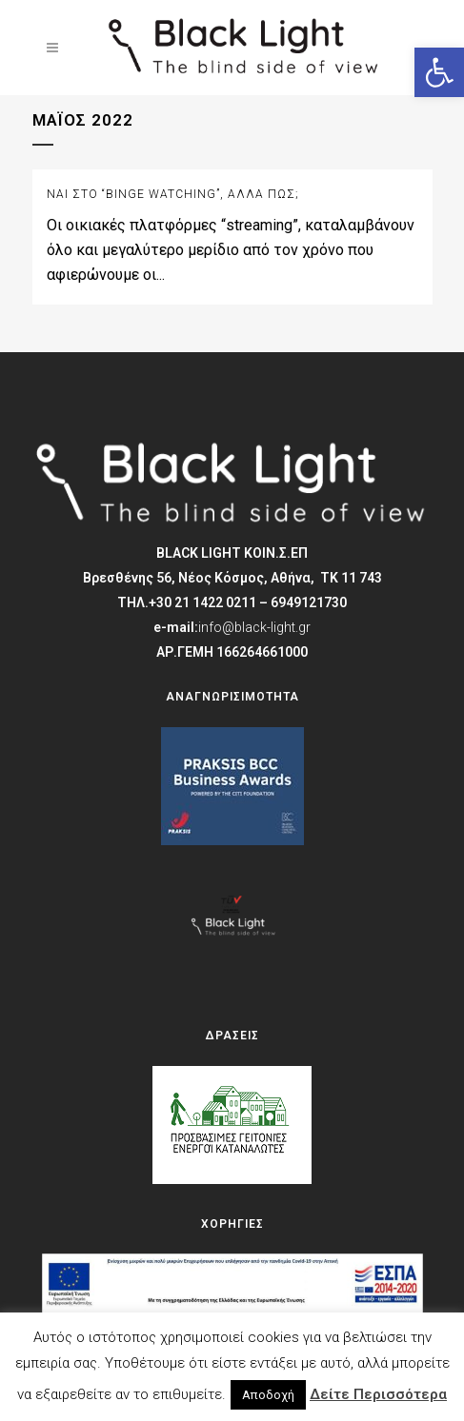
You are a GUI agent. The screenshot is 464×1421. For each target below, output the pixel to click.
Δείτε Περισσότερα (378, 1394)
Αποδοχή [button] (268, 1395)
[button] (439, 72)
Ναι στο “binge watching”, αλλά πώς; (173, 194)
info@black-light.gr (254, 627)
